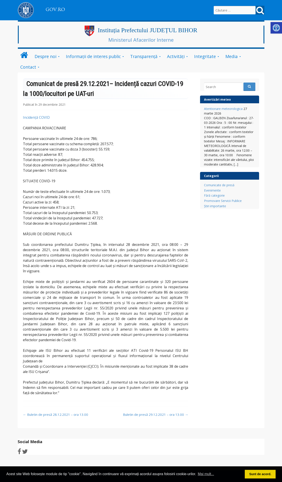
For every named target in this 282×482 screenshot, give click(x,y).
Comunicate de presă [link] (219, 185)
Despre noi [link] (45, 56)
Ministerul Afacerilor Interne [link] (141, 39)
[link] (276, 28)
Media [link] (231, 56)
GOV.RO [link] (55, 9)
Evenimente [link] (212, 190)
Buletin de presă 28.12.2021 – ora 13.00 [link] (55, 414)
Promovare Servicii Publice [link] (223, 201)
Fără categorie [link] (214, 195)
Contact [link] (28, 67)
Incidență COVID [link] (36, 117)
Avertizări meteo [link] (217, 99)
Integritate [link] (205, 56)
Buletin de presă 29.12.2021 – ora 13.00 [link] (155, 414)
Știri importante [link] (215, 206)
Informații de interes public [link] (93, 56)
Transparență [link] (144, 56)
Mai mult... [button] (206, 474)
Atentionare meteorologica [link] (223, 109)
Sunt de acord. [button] (260, 474)
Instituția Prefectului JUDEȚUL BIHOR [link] (147, 30)
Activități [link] (176, 56)
